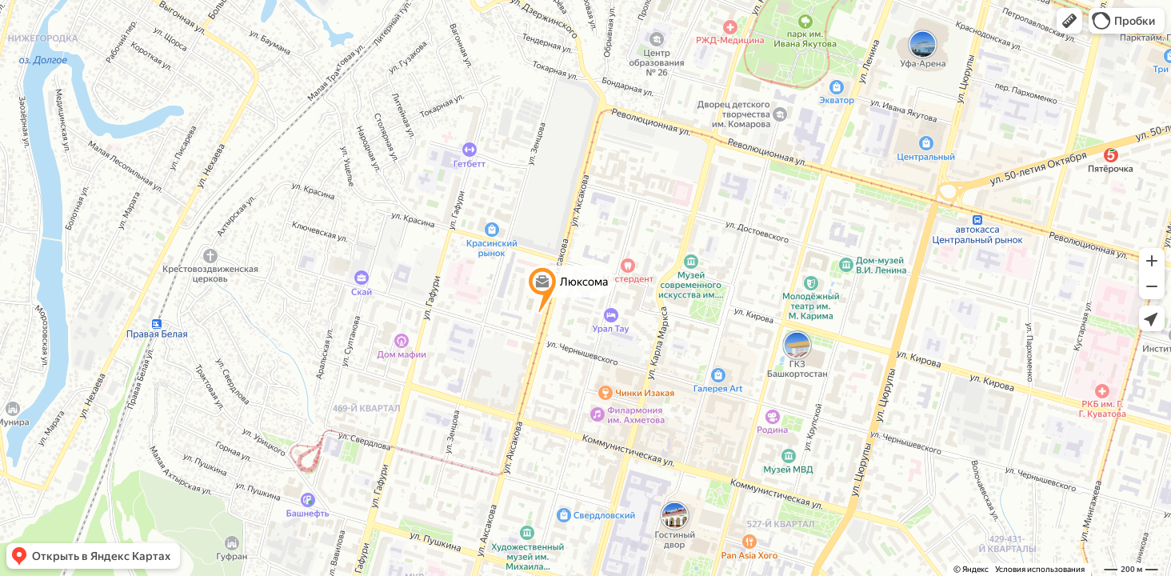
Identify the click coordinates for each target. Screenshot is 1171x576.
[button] (1069, 21)
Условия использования (1040, 569)
